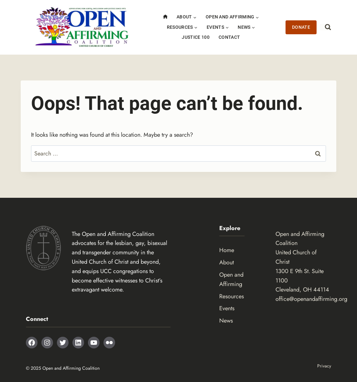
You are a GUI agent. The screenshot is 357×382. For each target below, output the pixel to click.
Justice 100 (196, 37)
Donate (301, 27)
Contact (229, 37)
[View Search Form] (325, 27)
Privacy (324, 366)
